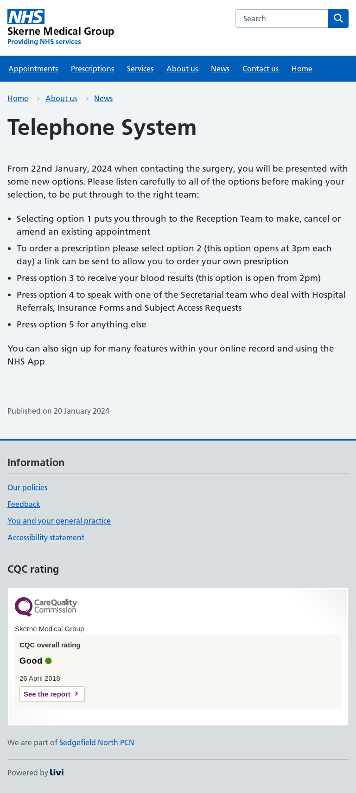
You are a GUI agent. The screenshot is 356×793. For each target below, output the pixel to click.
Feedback (23, 504)
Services (140, 68)
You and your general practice (59, 520)
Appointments (33, 68)
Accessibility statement (45, 537)
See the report (47, 694)
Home (302, 68)
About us (182, 68)
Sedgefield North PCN (96, 742)
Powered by (35, 772)
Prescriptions (92, 68)
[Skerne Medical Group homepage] (60, 27)
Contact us (260, 68)
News (220, 68)
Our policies (27, 487)
